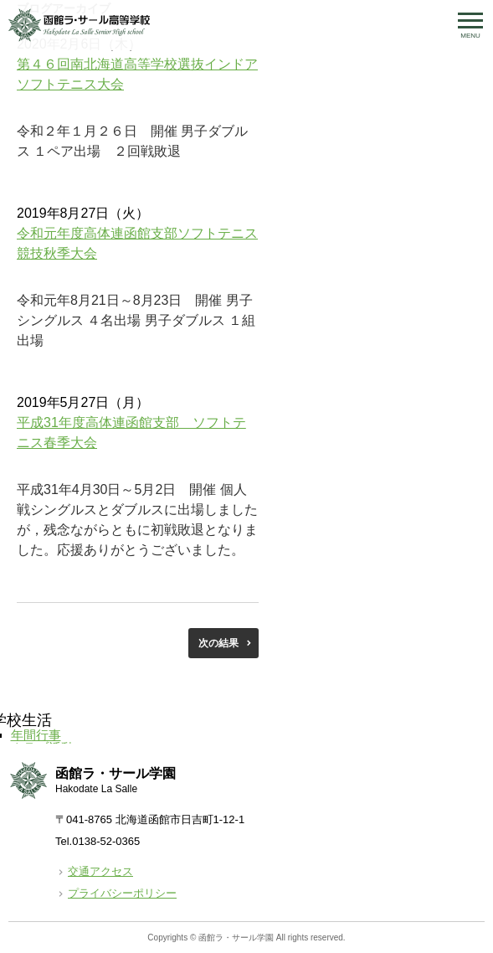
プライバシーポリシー (122, 893)
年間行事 (36, 735)
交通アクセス (100, 871)
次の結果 (218, 643)
